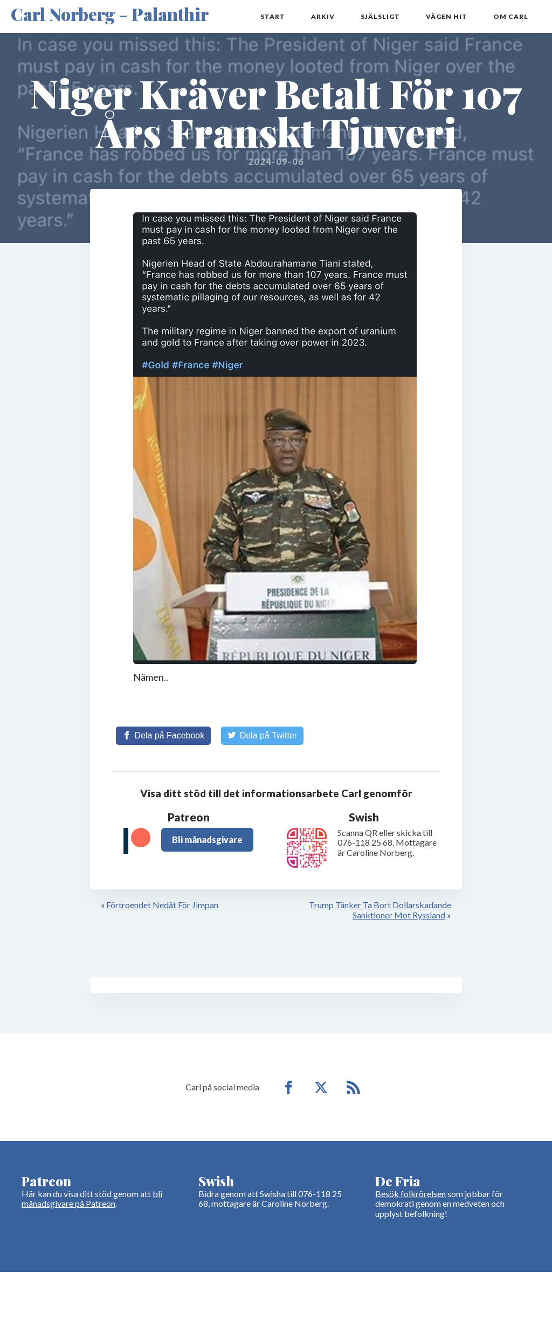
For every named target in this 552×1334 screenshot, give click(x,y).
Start (272, 16)
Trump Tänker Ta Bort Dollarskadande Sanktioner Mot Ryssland (380, 910)
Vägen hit (446, 16)
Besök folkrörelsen (410, 1193)
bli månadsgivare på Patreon (92, 1198)
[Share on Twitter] (262, 736)
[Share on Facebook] (163, 736)
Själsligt (380, 16)
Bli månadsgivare (207, 839)
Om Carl (510, 16)
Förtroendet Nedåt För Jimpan (162, 905)
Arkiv (323, 16)
